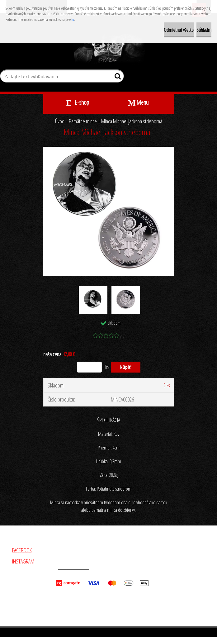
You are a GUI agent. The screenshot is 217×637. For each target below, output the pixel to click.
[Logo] (108, 49)
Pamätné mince (83, 121)
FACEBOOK (22, 550)
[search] (117, 77)
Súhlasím (203, 29)
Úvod (59, 121)
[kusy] (89, 367)
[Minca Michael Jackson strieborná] (108, 149)
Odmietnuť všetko (179, 29)
